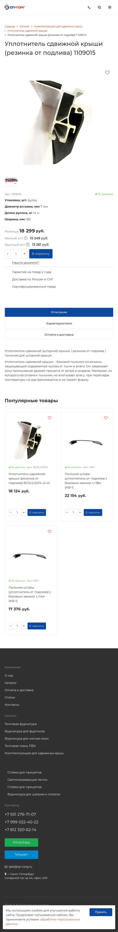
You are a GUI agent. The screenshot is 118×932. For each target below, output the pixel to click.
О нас (9, 675)
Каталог (11, 683)
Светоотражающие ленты (27, 779)
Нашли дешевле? (25, 262)
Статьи (10, 697)
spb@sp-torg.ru (20, 866)
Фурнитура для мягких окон (27, 738)
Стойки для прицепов (24, 772)
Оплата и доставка (19, 690)
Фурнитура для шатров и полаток (33, 794)
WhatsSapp (21, 842)
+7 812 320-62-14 (20, 829)
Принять (101, 912)
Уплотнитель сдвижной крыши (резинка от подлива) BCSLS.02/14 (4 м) (29, 478)
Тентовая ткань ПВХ (20, 746)
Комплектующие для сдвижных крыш (34, 753)
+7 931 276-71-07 (20, 814)
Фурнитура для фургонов (25, 731)
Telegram (21, 854)
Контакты (12, 704)
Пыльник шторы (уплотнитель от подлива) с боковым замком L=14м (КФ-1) (30, 594)
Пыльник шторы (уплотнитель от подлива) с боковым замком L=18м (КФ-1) (86, 480)
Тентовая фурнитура (21, 724)
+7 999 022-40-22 (21, 822)
